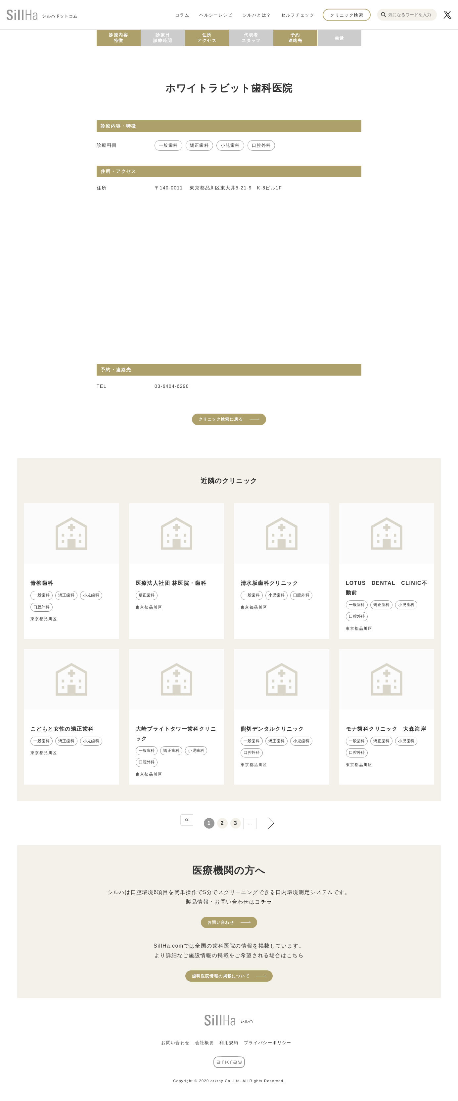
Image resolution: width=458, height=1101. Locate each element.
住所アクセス (206, 37)
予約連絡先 (295, 37)
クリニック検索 (346, 14)
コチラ (263, 902)
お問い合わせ (220, 922)
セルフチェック (297, 14)
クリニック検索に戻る (221, 419)
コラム (182, 14)
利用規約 (229, 1042)
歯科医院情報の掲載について (221, 976)
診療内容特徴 (118, 37)
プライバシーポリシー (268, 1042)
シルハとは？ (257, 14)
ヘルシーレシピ (216, 14)
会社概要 (204, 1042)
